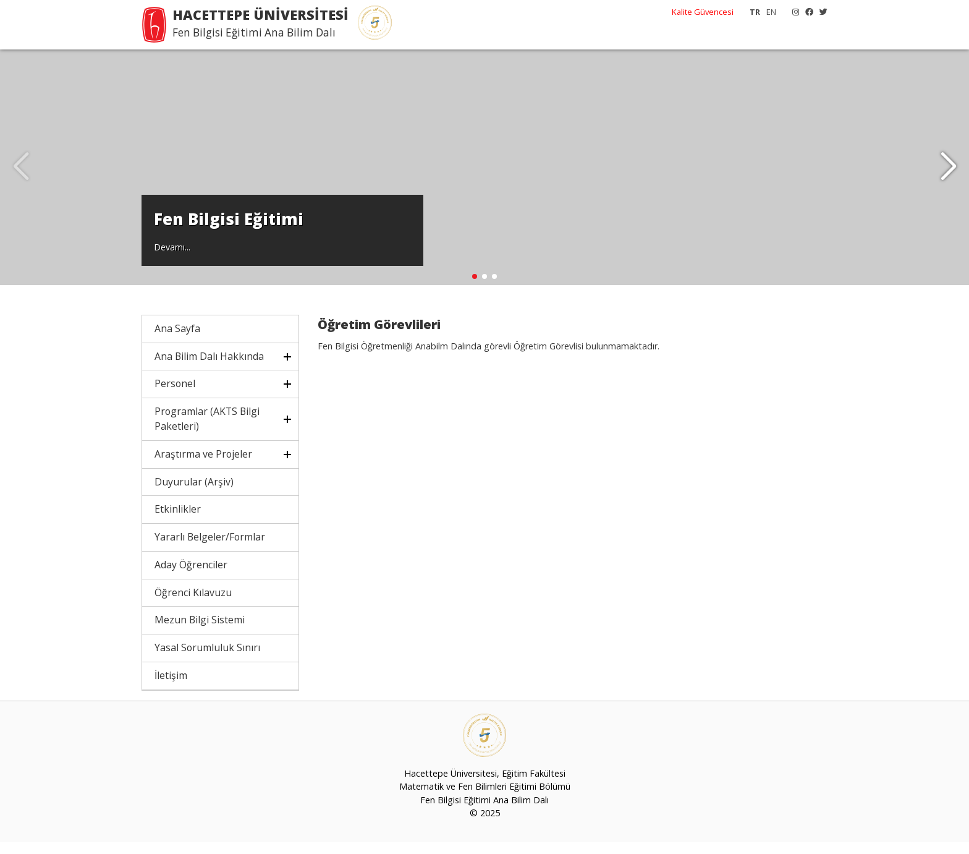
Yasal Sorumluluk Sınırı (207, 659)
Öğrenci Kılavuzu (193, 604)
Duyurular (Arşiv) (194, 493)
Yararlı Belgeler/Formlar (209, 548)
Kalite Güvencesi (703, 11)
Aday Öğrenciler (190, 576)
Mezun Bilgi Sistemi (199, 631)
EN (771, 11)
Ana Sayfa (177, 340)
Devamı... (172, 257)
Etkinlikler (177, 520)
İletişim (170, 687)
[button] (948, 173)
